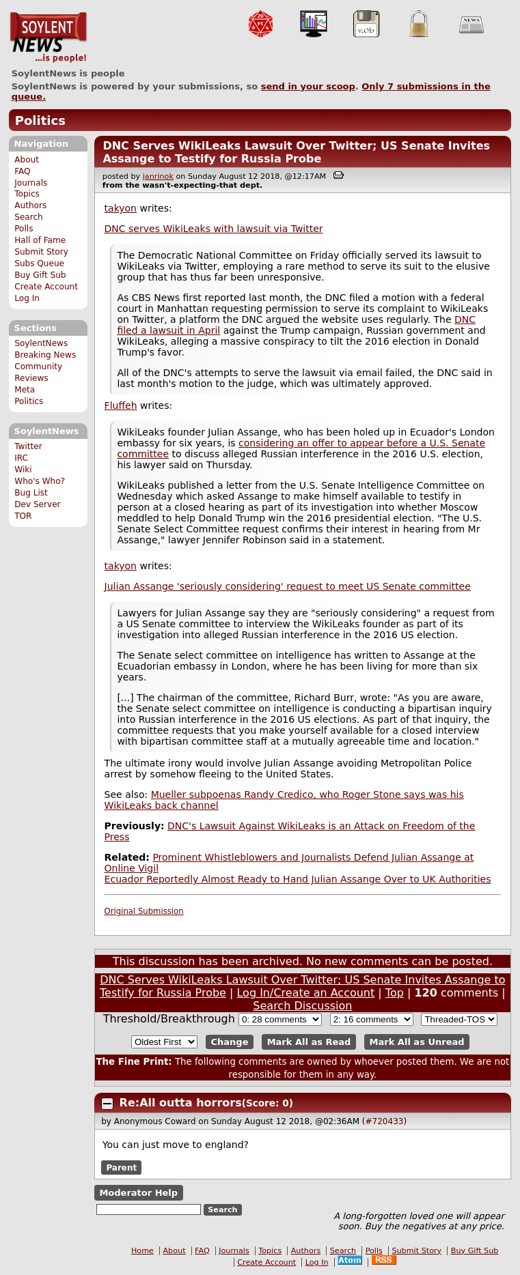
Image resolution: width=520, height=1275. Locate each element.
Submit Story (41, 252)
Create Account (46, 286)
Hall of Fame (40, 240)
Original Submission (144, 911)
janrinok (158, 176)
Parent (121, 1167)
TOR (22, 516)
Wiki (22, 469)
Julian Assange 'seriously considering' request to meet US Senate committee (288, 586)
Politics (40, 120)
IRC (21, 458)
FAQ (22, 171)
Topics (27, 194)
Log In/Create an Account (305, 992)
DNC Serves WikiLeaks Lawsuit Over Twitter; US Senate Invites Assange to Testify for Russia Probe (296, 152)
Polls (23, 228)
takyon (121, 208)
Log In (27, 298)
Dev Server (37, 504)
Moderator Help (138, 1193)
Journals (30, 183)
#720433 (385, 1121)
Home (142, 1250)
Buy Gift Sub (40, 275)
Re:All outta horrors (181, 1102)
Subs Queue (39, 263)
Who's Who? (39, 481)
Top (394, 992)
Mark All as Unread (417, 1042)
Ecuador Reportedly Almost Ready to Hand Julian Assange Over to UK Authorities (298, 879)
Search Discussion (302, 1005)
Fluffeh (121, 405)
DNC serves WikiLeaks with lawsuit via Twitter (214, 228)
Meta (24, 390)
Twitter (28, 446)
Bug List (31, 493)
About (26, 159)
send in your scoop (308, 86)
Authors (30, 205)
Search (28, 217)
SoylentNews (48, 37)
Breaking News (45, 355)
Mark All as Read (309, 1042)
